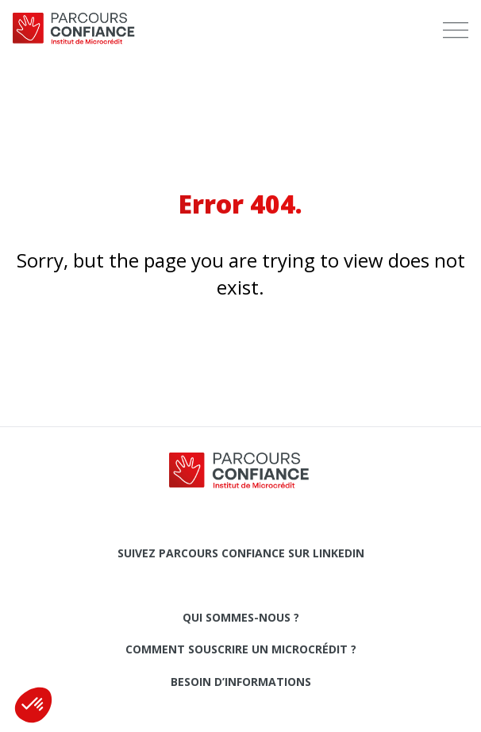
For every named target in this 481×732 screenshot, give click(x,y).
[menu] (455, 30)
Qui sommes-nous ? (241, 617)
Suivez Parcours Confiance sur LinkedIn (240, 553)
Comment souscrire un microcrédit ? (240, 649)
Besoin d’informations (241, 681)
